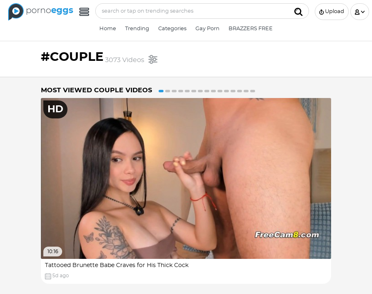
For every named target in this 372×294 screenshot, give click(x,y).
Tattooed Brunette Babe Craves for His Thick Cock (116, 265)
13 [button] (239, 91)
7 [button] (200, 91)
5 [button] (187, 91)
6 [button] (193, 91)
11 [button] (226, 91)
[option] (186, 191)
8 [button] (206, 91)
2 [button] (167, 91)
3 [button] (174, 91)
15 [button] (252, 91)
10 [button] (219, 91)
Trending (137, 28)
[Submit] (298, 11)
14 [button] (246, 91)
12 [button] (233, 91)
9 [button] (213, 91)
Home (107, 28)
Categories (172, 28)
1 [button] (161, 91)
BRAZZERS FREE (251, 28)
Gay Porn (207, 28)
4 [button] (180, 91)
